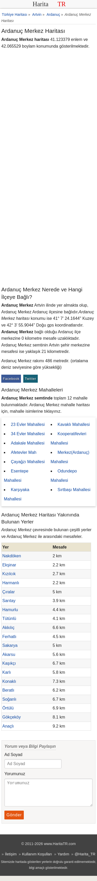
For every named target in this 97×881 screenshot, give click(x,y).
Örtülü (8, 708)
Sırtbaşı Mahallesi (74, 489)
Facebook (11, 379)
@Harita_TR (84, 859)
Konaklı (9, 681)
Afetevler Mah (23, 452)
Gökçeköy (11, 717)
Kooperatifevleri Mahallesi (68, 438)
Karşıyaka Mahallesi (16, 494)
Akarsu (8, 654)
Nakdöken (11, 556)
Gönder (14, 820)
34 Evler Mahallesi (28, 434)
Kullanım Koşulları (37, 859)
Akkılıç (8, 627)
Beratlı (8, 690)
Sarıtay (9, 600)
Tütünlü (9, 618)
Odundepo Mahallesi (64, 476)
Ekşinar (9, 565)
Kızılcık (9, 574)
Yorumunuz (14, 774)
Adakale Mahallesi (27, 443)
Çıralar (8, 592)
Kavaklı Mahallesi (74, 424)
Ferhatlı (9, 636)
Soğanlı (9, 699)
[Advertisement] (48, 234)
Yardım (63, 859)
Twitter (30, 379)
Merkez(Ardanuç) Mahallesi (70, 457)
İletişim (11, 859)
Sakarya (10, 645)
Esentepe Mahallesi (16, 476)
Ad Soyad (13, 754)
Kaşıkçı (9, 663)
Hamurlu (10, 610)
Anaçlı (8, 726)
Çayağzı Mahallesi (28, 462)
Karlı (6, 672)
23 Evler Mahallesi (28, 424)
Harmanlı (10, 583)
